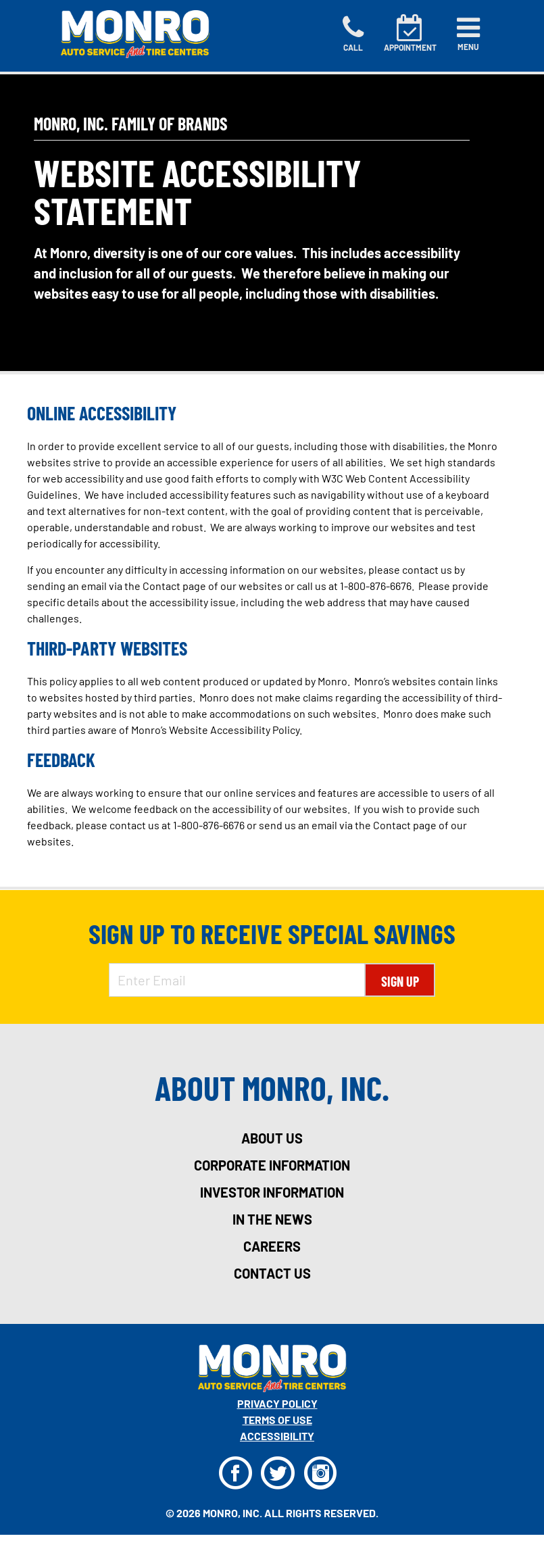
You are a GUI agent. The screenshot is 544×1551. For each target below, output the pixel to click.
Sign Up (400, 981)
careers (272, 1246)
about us (272, 1138)
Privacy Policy (277, 1403)
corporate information (272, 1165)
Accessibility (277, 1435)
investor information (272, 1192)
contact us (272, 1273)
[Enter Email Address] (237, 980)
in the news (272, 1219)
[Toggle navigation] (468, 33)
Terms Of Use (277, 1419)
